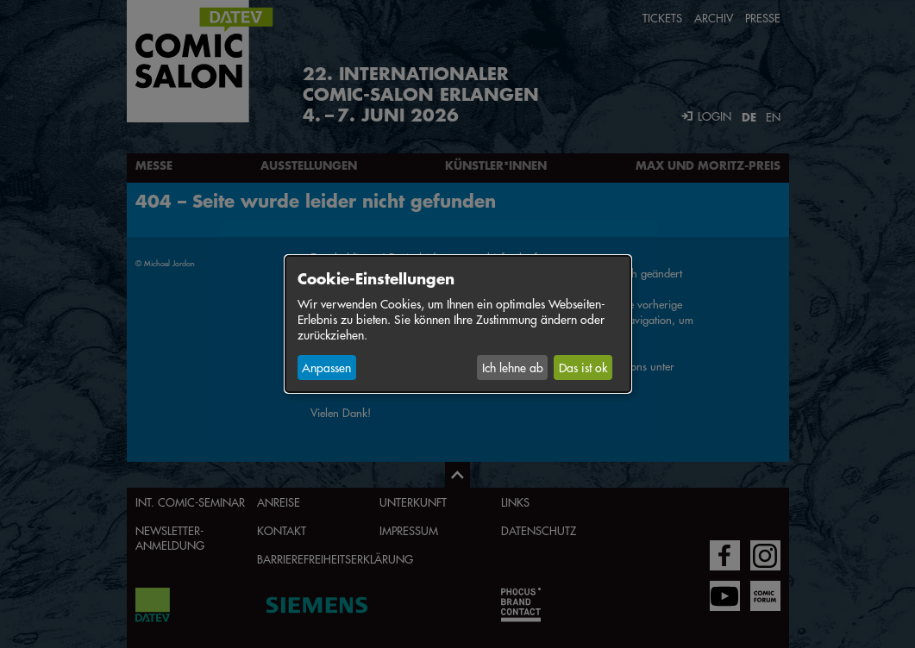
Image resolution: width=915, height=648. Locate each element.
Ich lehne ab (512, 367)
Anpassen (326, 367)
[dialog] (457, 324)
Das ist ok (583, 367)
